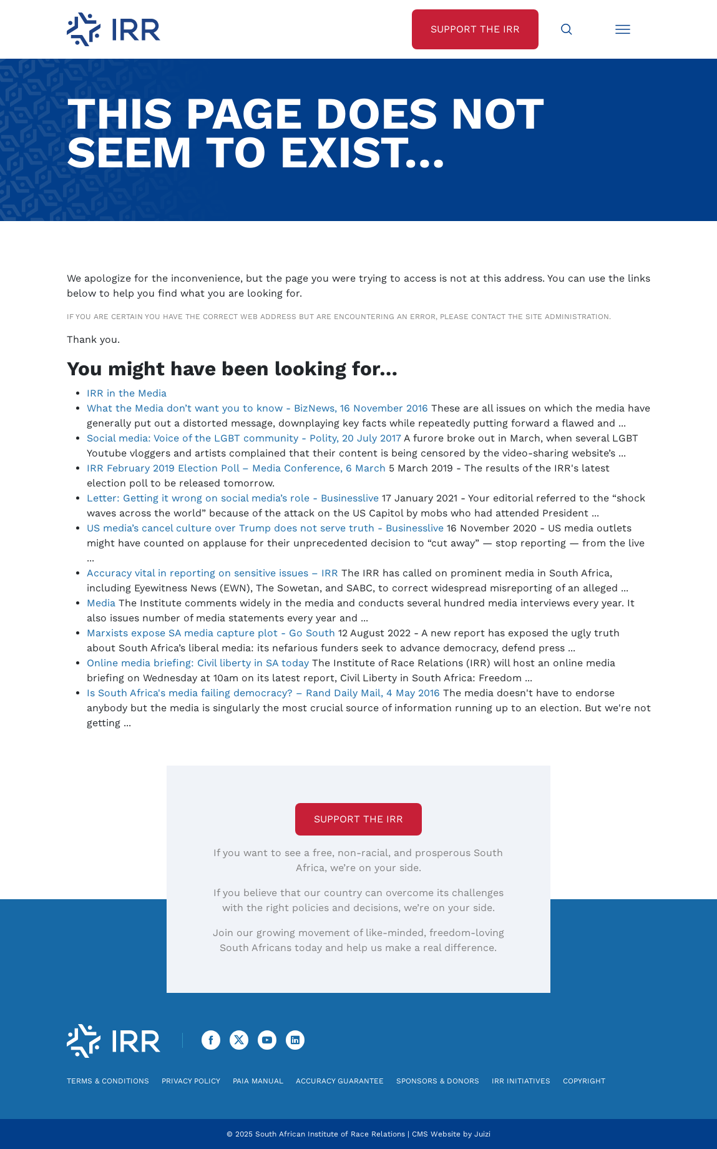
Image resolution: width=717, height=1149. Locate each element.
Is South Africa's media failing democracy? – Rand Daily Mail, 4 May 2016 (263, 693)
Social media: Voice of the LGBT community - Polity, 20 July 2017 (244, 438)
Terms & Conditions (108, 1081)
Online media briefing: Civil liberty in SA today (198, 663)
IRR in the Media (127, 393)
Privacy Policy (191, 1081)
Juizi (482, 1134)
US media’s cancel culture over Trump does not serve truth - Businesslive (265, 528)
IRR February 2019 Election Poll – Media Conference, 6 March (236, 468)
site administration (567, 316)
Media (101, 603)
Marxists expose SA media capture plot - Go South (211, 633)
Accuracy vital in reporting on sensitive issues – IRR (212, 573)
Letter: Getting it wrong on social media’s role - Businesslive (233, 498)
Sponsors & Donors (437, 1081)
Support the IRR (358, 819)
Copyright (584, 1081)
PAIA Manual (258, 1081)
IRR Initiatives (521, 1081)
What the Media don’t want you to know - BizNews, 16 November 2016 (257, 408)
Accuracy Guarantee (340, 1081)
